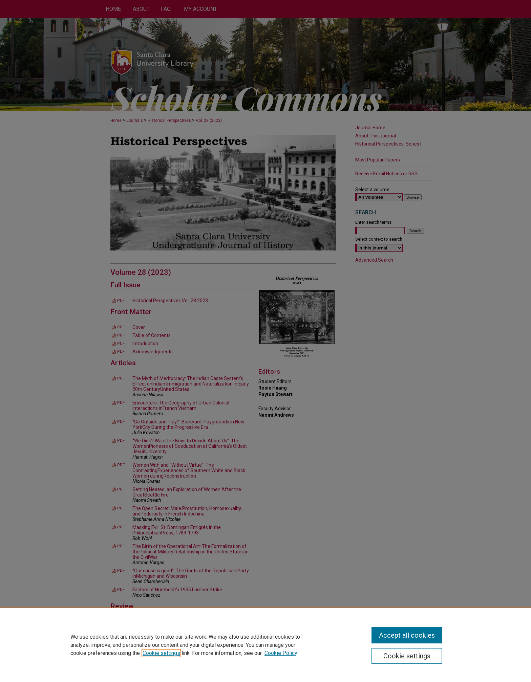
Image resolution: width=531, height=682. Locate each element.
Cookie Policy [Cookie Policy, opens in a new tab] (280, 653)
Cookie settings (161, 653)
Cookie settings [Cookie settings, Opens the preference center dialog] (406, 656)
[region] (265, 645)
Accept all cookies (407, 635)
